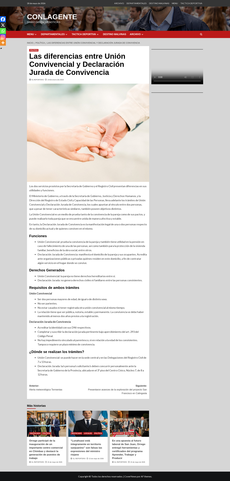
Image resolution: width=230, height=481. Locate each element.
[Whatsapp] (3, 31)
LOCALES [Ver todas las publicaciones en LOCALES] (88, 433)
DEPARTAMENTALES (137, 3)
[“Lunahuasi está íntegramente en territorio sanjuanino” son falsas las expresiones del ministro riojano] (88, 424)
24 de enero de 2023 (56, 79)
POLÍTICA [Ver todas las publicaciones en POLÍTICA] (34, 50)
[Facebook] (3, 19)
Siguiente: (117, 389)
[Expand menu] (35, 34)
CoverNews (130, 476)
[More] (3, 43)
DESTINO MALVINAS (159, 3)
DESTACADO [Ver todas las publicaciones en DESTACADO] (35, 433)
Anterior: (58, 387)
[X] (3, 25)
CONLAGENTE (51, 17)
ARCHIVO (119, 3)
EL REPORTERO (38, 79)
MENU (175, 3)
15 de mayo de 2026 (55, 462)
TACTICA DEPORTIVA (191, 3)
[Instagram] (3, 37)
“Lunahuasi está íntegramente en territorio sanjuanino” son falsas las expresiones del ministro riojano (86, 447)
